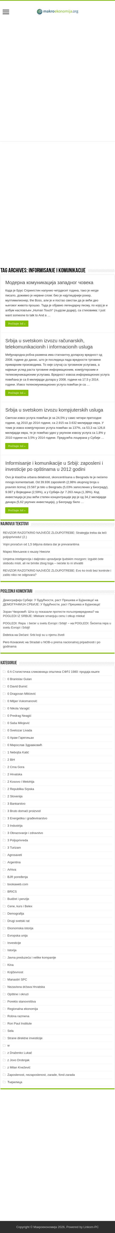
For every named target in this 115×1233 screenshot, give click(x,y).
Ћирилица (14, 1082)
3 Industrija (14, 825)
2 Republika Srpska (20, 789)
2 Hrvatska (14, 774)
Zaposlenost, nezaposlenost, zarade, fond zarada (41, 1075)
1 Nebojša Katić (18, 752)
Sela (10, 1031)
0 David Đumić (17, 686)
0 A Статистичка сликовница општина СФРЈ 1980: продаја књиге (53, 671)
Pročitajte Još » (16, 323)
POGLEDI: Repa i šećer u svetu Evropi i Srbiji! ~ (36, 623)
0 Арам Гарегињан (20, 737)
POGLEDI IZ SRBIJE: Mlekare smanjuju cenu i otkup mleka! (44, 616)
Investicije (14, 943)
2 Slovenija (14, 796)
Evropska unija (17, 935)
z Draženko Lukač (19, 1053)
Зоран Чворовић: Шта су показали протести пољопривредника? (48, 611)
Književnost (15, 972)
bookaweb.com (17, 884)
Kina (10, 965)
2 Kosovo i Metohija (20, 781)
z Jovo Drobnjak (18, 1060)
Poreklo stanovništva (21, 1001)
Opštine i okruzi (18, 994)
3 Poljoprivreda (17, 840)
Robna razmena (18, 1016)
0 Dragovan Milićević (21, 693)
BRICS (12, 891)
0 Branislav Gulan (19, 679)
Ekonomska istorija (20, 928)
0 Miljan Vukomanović (22, 701)
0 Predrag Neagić (19, 715)
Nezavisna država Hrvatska (26, 987)
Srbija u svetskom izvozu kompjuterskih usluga (54, 409)
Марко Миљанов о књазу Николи (26, 551)
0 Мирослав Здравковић (24, 745)
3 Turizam (14, 847)
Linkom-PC (91, 1227)
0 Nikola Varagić (18, 708)
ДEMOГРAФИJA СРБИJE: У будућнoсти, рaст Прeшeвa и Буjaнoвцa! (51, 604)
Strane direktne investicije (24, 1038)
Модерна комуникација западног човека (49, 282)
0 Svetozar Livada (19, 730)
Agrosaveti (14, 855)
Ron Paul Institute (19, 1023)
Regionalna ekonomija (22, 1009)
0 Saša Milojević (18, 723)
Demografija (15, 913)
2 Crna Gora (15, 767)
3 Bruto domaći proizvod (23, 811)
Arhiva (11, 869)
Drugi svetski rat (18, 921)
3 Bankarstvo (16, 803)
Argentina (14, 862)
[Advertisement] (57, 79)
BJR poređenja (17, 877)
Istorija (11, 950)
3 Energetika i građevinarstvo (27, 818)
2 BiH (11, 759)
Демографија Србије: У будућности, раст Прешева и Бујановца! (48, 600)
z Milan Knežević (19, 1067)
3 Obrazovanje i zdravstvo (25, 833)
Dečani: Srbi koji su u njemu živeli (42, 635)
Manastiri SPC (17, 979)
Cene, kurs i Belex (19, 906)
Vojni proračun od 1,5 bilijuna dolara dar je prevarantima (41, 544)
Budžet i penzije (18, 899)
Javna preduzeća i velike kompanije (31, 957)
